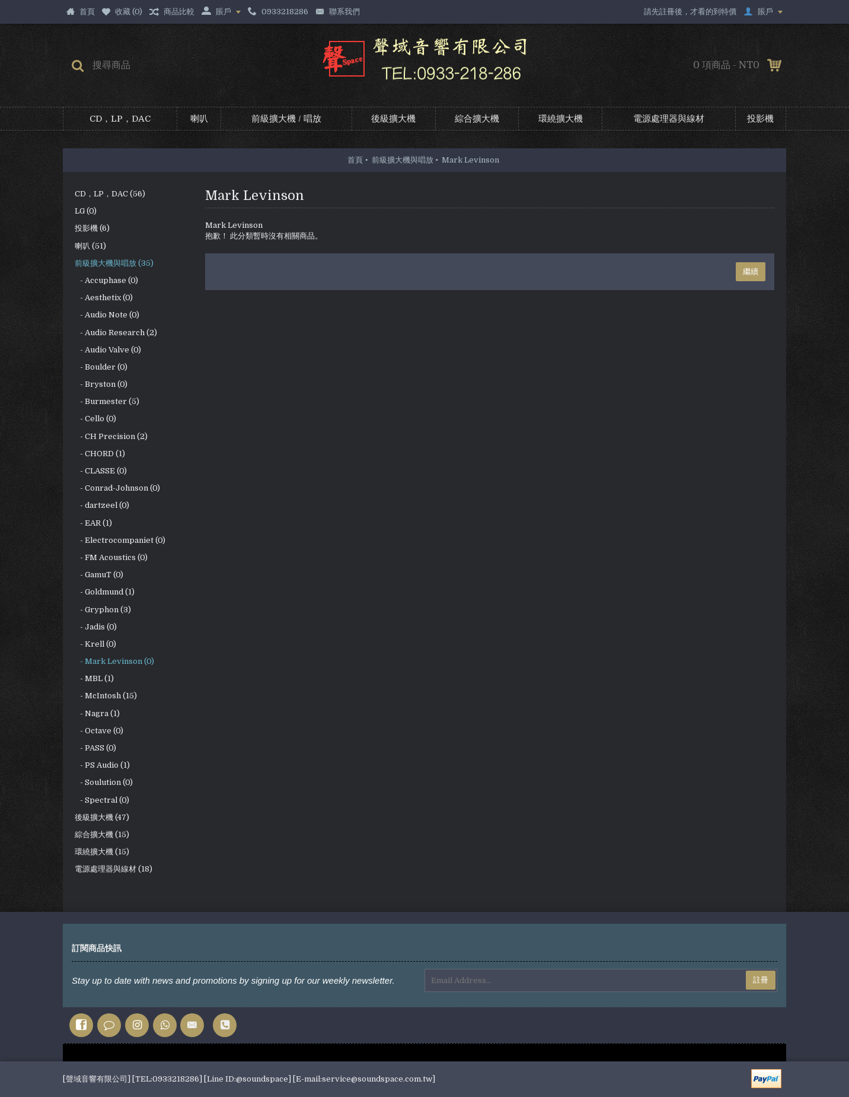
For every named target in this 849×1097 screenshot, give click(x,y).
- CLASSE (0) (101, 470)
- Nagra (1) (97, 713)
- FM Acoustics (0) (111, 557)
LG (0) (86, 210)
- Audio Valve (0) (108, 349)
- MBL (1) (94, 678)
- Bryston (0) (101, 384)
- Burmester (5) (107, 401)
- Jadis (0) (96, 626)
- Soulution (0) (104, 782)
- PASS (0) (95, 747)
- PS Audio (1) (102, 765)
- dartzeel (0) (102, 505)
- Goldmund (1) (105, 591)
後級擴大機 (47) (102, 817)
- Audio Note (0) (107, 314)
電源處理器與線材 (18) (113, 868)
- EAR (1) (93, 523)
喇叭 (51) (90, 245)
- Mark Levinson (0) (114, 661)
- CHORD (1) (100, 453)
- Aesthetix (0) (104, 297)
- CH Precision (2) (111, 436)
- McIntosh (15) (106, 695)
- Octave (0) (99, 730)
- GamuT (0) (99, 574)
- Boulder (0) (101, 367)
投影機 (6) (92, 228)
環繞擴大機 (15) (102, 851)
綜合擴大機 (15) (102, 834)
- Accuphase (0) (106, 280)
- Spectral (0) (102, 800)
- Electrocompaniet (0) (120, 540)
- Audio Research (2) (116, 332)
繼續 (750, 271)
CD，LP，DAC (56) (110, 193)
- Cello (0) (95, 418)
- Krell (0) (95, 644)
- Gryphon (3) (103, 609)
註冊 (760, 979)
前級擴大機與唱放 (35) (114, 263)
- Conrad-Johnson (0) (117, 488)
